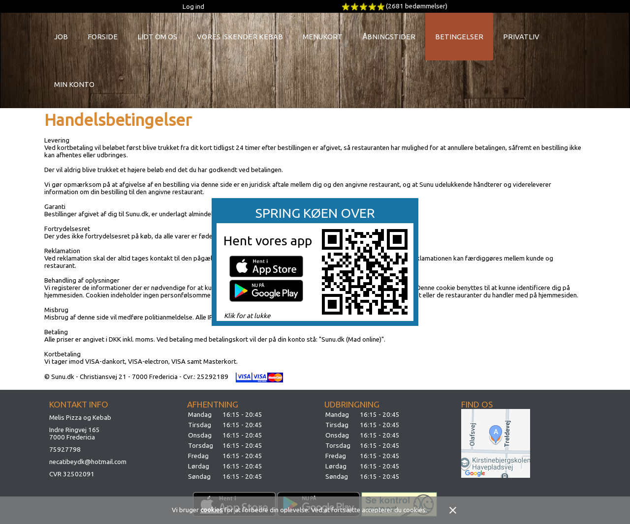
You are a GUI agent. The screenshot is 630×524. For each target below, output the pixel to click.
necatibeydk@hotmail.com (87, 462)
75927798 (65, 449)
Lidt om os (157, 36)
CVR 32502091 (71, 474)
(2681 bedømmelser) (416, 6)
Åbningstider (388, 36)
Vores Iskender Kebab (240, 36)
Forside (103, 36)
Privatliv (521, 36)
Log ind (193, 6)
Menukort (323, 36)
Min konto (74, 84)
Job (61, 36)
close (453, 510)
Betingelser (459, 36)
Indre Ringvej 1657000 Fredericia (74, 433)
